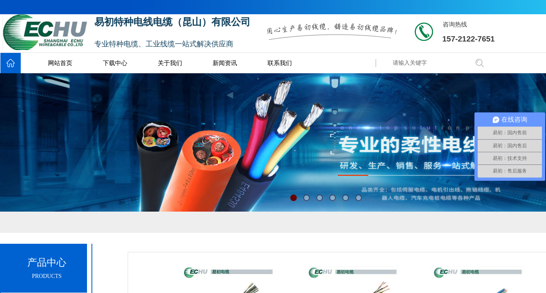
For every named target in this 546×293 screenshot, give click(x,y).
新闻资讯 (225, 63)
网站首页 (60, 63)
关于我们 (170, 63)
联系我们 (280, 63)
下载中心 (115, 63)
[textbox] (429, 63)
